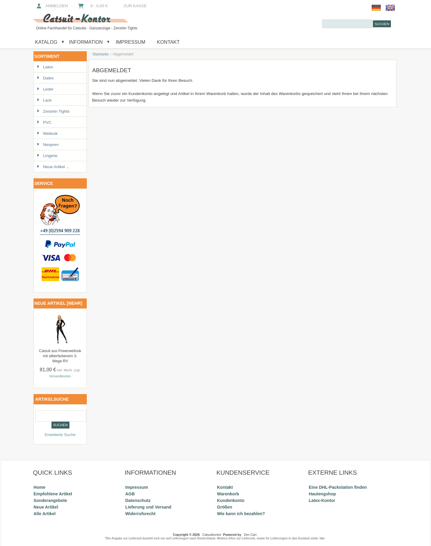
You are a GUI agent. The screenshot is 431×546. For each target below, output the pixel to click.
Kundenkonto (231, 500)
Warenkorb (228, 493)
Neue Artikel (46, 507)
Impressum (129, 42)
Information (86, 42)
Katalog (46, 42)
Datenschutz (138, 500)
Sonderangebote (50, 500)
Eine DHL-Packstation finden (338, 487)
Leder (45, 89)
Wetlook (47, 133)
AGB (130, 493)
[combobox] (347, 23)
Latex (45, 67)
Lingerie (47, 155)
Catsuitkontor (211, 534)
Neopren (48, 144)
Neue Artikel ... (53, 167)
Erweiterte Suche (60, 434)
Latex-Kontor (322, 500)
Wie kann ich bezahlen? (241, 513)
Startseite (100, 54)
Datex (45, 78)
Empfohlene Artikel (53, 493)
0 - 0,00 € (92, 6)
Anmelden (52, 6)
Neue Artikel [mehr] (58, 303)
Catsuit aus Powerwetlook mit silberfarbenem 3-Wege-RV (60, 356)
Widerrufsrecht (140, 513)
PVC (44, 122)
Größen (224, 507)
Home (39, 487)
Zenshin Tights (53, 111)
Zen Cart (250, 534)
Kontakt (168, 42)
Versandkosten (60, 376)
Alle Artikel (45, 513)
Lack (44, 100)
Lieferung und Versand (148, 507)
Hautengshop (322, 493)
